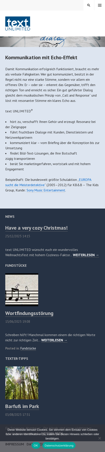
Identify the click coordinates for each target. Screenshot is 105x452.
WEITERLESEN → (86, 255)
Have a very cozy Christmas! (36, 227)
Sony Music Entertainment (46, 190)
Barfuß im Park (22, 406)
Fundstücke (28, 348)
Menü (99, 5)
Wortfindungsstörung (29, 313)
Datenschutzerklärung (59, 445)
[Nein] (99, 438)
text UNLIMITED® (18, 23)
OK (36, 445)
